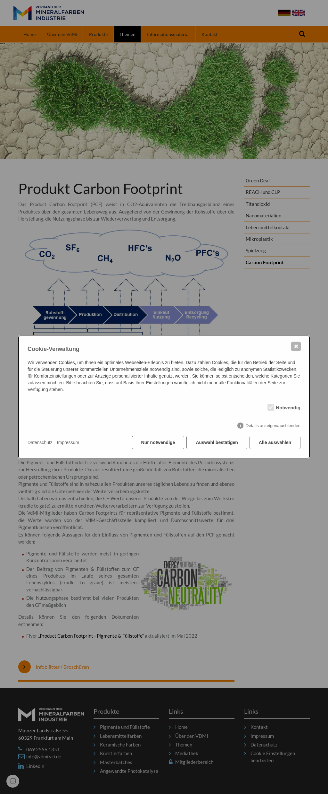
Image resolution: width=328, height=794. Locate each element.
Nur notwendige (158, 442)
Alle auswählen (275, 442)
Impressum (68, 442)
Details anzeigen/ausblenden (273, 425)
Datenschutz (40, 442)
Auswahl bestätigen (217, 442)
